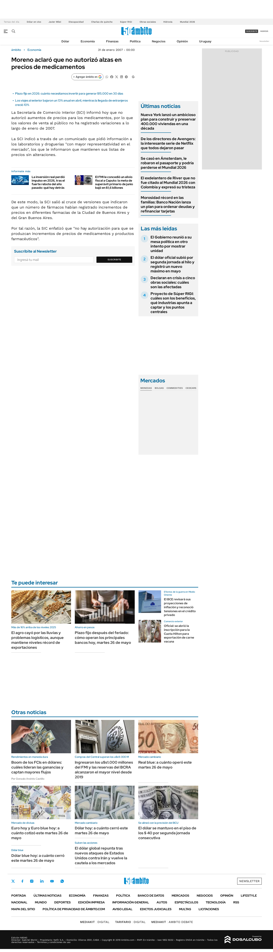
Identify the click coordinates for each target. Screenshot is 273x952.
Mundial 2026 (187, 22)
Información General (130, 902)
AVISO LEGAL (122, 909)
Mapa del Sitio (23, 909)
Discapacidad (76, 22)
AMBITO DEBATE (172, 922)
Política (135, 41)
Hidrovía (167, 22)
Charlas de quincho (101, 22)
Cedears (191, 388)
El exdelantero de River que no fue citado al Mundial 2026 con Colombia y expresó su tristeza (168, 182)
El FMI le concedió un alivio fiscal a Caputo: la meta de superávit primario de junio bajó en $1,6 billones (114, 182)
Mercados (180, 896)
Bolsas (159, 388)
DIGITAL (94, 922)
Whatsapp (62, 881)
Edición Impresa (91, 902)
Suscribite (114, 259)
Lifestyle (249, 896)
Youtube (52, 881)
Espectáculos (186, 902)
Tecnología (216, 902)
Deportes (62, 902)
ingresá (264, 31)
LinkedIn (42, 881)
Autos (162, 902)
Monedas (146, 388)
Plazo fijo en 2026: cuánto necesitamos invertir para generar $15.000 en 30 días (69, 94)
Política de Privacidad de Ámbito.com (74, 909)
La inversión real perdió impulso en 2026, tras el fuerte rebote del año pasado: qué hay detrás (48, 182)
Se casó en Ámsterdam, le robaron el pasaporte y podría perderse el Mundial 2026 (167, 163)
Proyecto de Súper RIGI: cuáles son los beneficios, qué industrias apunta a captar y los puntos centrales (173, 302)
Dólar (65, 41)
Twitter (13, 881)
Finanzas (112, 41)
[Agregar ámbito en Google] (87, 76)
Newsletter (264, 41)
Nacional (19, 902)
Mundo (41, 902)
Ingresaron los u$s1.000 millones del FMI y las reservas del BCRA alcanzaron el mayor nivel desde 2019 (104, 769)
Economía (88, 41)
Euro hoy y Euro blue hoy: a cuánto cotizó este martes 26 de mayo (39, 833)
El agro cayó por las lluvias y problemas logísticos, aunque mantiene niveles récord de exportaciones (37, 640)
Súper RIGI (126, 22)
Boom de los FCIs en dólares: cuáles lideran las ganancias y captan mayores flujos (37, 767)
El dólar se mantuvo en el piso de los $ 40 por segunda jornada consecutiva (167, 833)
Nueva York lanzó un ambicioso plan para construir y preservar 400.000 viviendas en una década (168, 121)
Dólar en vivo (34, 22)
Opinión (182, 41)
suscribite (251, 31)
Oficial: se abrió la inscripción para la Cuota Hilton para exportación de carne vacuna (179, 633)
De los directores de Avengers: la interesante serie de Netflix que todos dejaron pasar (168, 143)
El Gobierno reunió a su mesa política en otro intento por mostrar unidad (171, 244)
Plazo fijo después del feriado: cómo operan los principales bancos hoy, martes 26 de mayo (103, 637)
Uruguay (205, 41)
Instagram (31, 881)
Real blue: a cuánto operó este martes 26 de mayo (165, 765)
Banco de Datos (151, 896)
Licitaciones (209, 909)
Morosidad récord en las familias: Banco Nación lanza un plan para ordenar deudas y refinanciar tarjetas (168, 204)
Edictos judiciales (155, 909)
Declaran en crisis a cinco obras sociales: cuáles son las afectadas (173, 282)
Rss (236, 902)
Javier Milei (55, 22)
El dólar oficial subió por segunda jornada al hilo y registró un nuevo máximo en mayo (172, 264)
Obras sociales (148, 22)
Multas (185, 909)
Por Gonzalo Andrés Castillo (27, 778)
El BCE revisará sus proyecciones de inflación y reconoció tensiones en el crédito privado (180, 607)
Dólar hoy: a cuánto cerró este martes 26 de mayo (101, 830)
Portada (18, 896)
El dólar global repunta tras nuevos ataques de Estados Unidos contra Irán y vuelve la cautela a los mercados (101, 855)
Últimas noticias (47, 896)
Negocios (158, 41)
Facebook (22, 881)
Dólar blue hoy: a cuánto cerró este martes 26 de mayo (37, 858)
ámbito (16, 49)
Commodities (175, 388)
